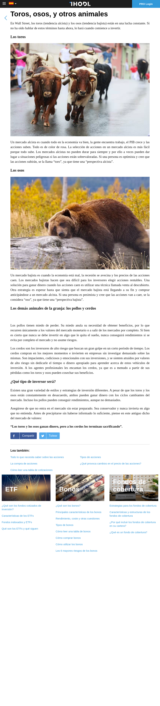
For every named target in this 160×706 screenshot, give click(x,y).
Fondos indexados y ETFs (17, 522)
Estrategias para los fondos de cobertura (133, 505)
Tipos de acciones (90, 457)
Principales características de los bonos (78, 512)
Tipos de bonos (64, 524)
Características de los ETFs (18, 515)
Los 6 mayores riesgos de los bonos (76, 550)
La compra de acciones (23, 463)
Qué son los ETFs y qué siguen (20, 528)
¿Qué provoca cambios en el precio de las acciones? (110, 463)
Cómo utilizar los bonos (69, 544)
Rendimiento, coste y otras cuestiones (78, 518)
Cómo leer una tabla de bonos (73, 531)
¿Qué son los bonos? (68, 505)
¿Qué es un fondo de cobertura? (128, 532)
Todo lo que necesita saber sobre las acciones (37, 457)
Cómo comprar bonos (68, 537)
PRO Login (146, 3)
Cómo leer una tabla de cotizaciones (31, 469)
